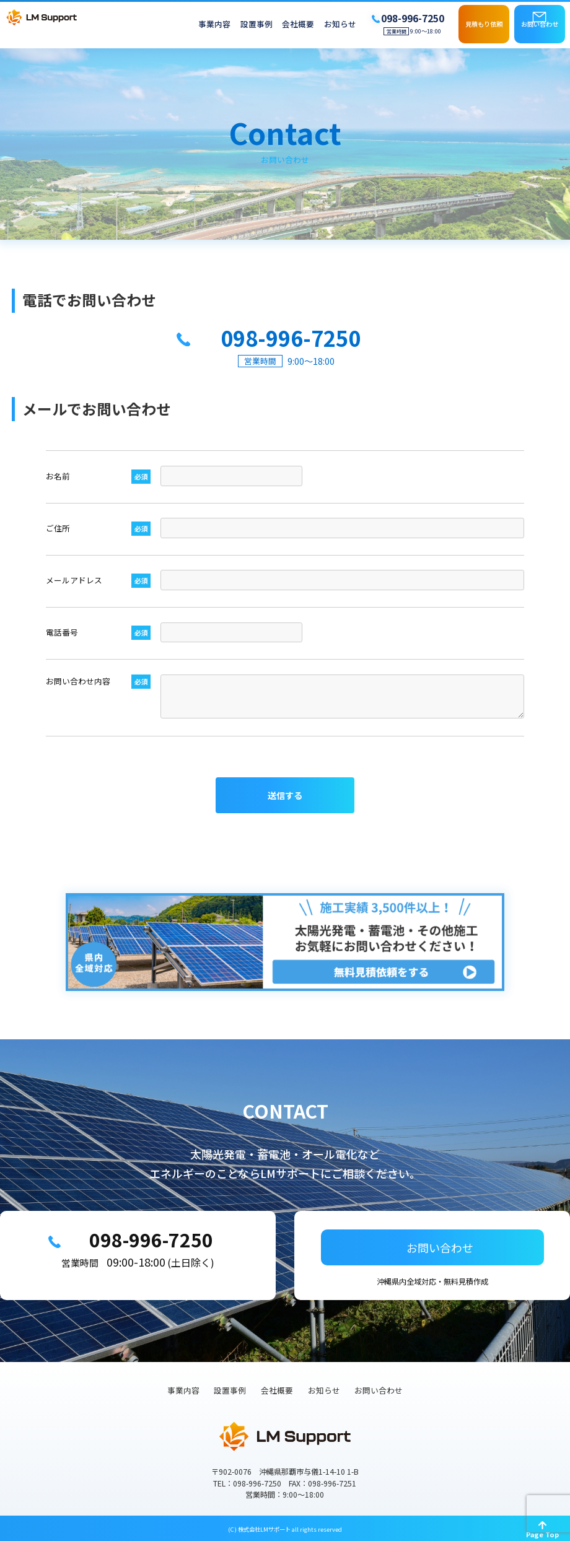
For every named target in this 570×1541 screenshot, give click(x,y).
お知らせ (340, 24)
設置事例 (256, 24)
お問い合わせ (539, 23)
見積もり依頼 (483, 23)
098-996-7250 (148, 1241)
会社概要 (298, 24)
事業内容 (214, 24)
